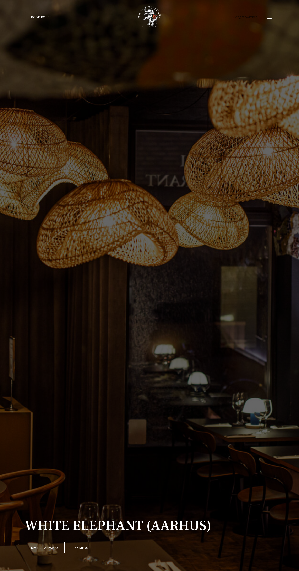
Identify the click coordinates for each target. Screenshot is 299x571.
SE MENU (81, 548)
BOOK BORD (40, 17)
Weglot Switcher (246, 17)
